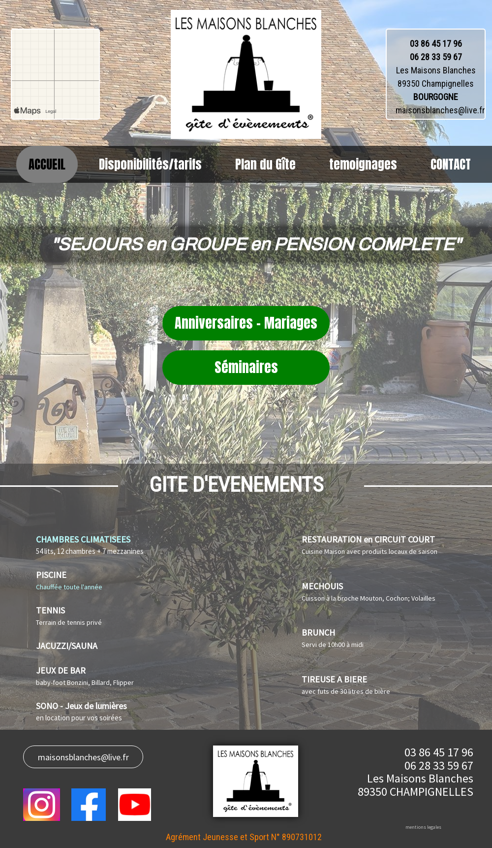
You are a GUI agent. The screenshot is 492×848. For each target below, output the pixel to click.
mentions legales (423, 827)
